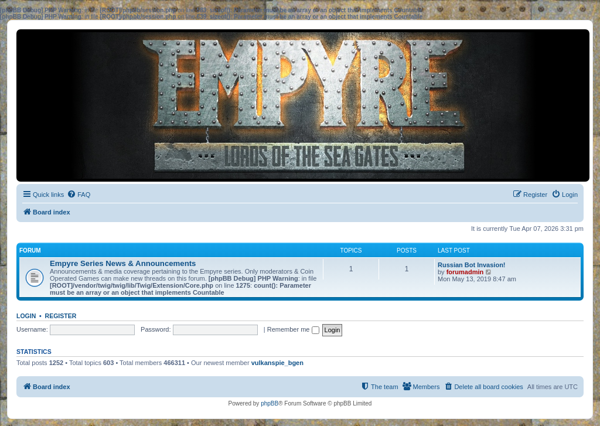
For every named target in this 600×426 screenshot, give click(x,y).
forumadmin (465, 271)
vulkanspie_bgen (277, 362)
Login (26, 315)
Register (61, 315)
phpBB (269, 403)
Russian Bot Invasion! (472, 264)
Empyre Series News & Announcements (123, 263)
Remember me (293, 329)
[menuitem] (78, 195)
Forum (30, 250)
